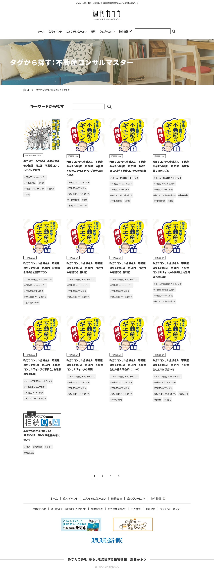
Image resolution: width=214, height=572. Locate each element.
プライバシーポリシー (171, 509)
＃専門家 (50, 188)
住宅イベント (55, 31)
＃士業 (27, 194)
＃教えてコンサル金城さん (78, 193)
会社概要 (136, 509)
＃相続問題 (37, 447)
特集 (93, 31)
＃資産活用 (183, 393)
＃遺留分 (48, 447)
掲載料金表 (97, 509)
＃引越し (167, 399)
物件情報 (125, 31)
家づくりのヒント (136, 498)
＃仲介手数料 (116, 399)
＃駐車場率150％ (31, 302)
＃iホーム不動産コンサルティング (124, 177)
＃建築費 (157, 399)
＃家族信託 (29, 452)
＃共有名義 (183, 195)
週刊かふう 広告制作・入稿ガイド (68, 509)
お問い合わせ (39, 509)
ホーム (41, 31)
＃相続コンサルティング (34, 188)
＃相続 (41, 182)
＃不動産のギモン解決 (76, 188)
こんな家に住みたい (76, 31)
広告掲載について (117, 509)
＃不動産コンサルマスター (35, 177)
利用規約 (150, 509)
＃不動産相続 (30, 182)
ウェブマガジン (107, 31)
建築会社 (116, 498)
